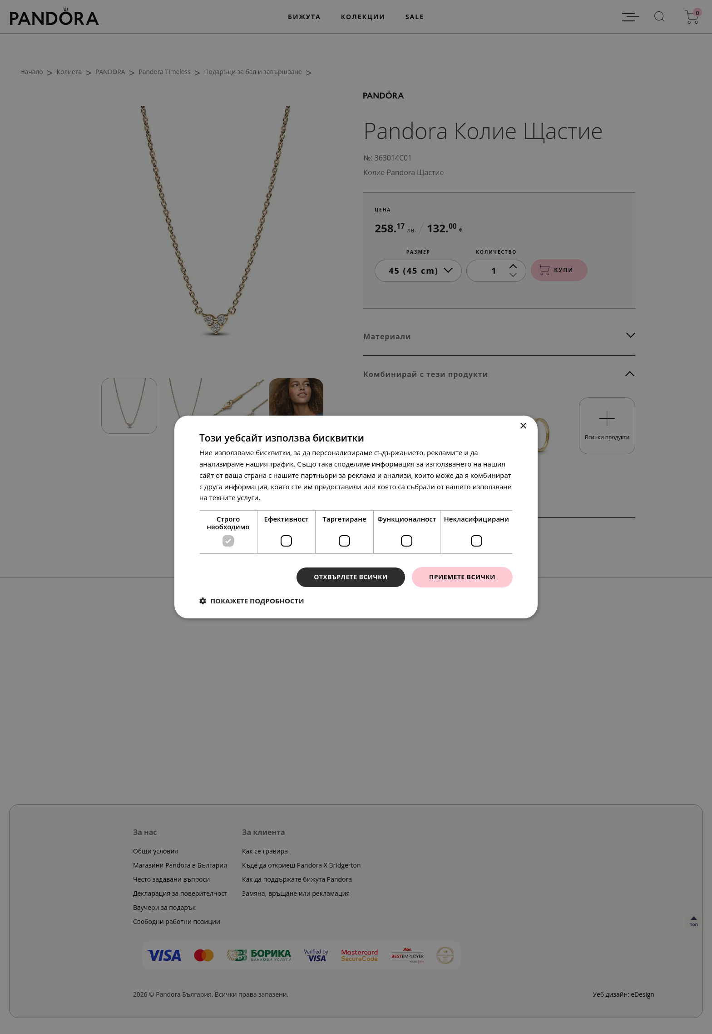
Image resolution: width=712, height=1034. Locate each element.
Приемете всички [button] (462, 576)
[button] (251, 601)
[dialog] (356, 517)
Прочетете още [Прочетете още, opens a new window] (287, 497)
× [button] (522, 426)
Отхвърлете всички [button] (351, 576)
